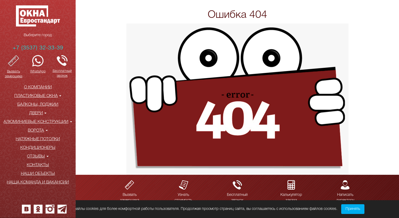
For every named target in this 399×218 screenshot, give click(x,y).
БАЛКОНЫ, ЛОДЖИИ (37, 104)
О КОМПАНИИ (38, 87)
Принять (353, 209)
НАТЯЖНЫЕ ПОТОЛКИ (38, 139)
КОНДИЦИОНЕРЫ (37, 148)
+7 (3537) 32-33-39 (38, 48)
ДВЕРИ (37, 113)
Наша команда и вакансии (38, 182)
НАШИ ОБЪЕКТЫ (38, 174)
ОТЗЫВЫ (37, 156)
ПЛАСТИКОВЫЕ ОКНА (37, 96)
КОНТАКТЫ (38, 165)
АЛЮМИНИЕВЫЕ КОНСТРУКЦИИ (38, 122)
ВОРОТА (38, 130)
